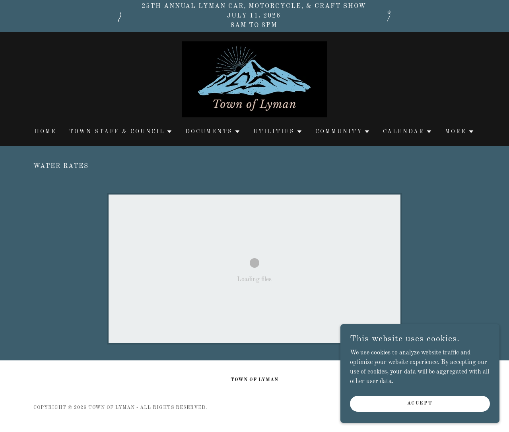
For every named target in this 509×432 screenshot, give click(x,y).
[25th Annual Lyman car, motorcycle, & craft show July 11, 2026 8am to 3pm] (254, 16)
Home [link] (45, 131)
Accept (420, 403)
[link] (254, 79)
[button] (121, 131)
